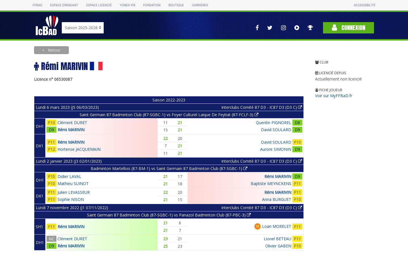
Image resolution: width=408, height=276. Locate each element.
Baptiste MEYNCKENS (271, 183)
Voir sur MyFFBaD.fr (333, 95)
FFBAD (37, 5)
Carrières (200, 5)
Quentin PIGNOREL (273, 122)
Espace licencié (99, 5)
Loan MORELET (276, 226)
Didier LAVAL (69, 176)
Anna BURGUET (276, 199)
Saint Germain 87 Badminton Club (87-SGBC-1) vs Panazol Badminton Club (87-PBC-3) (169, 215)
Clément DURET (72, 122)
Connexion (348, 27)
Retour (53, 50)
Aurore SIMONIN (275, 149)
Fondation (151, 5)
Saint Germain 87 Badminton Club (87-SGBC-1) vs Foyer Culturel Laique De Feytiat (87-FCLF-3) (169, 114)
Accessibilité (364, 5)
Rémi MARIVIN (71, 129)
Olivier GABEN (278, 246)
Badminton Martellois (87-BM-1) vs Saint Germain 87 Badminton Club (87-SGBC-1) (169, 168)
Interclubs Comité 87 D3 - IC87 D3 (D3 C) (261, 107)
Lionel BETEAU (277, 238)
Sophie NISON (71, 199)
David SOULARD (276, 129)
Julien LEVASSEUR (74, 192)
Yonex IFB (127, 5)
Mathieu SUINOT (73, 183)
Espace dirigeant (64, 5)
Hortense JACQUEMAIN (79, 149)
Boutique (176, 5)
